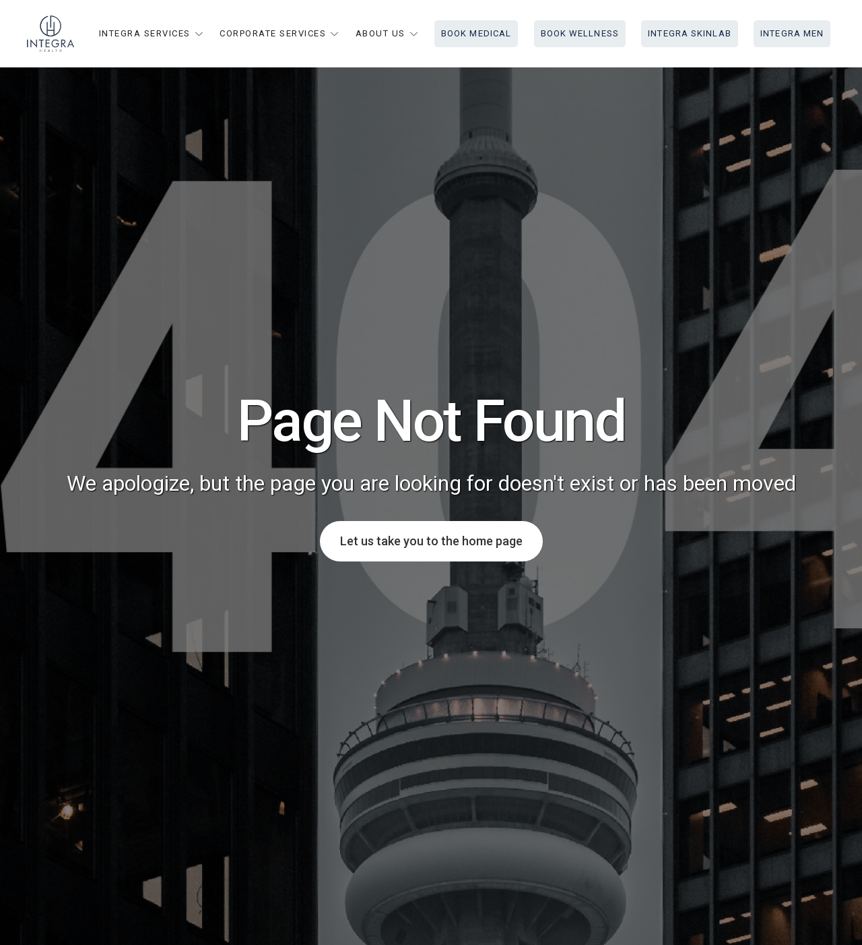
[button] (151, 33)
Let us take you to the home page (431, 541)
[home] (50, 33)
